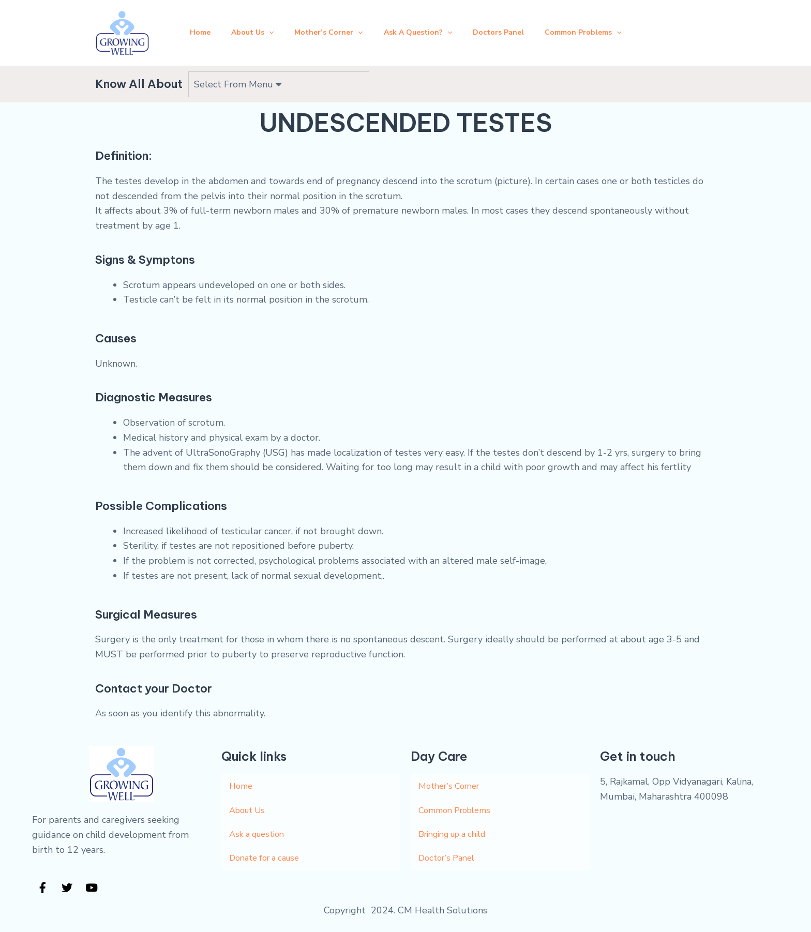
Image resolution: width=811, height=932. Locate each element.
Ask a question (260, 825)
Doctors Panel (504, 27)
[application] (262, 27)
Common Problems (593, 27)
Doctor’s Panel (449, 850)
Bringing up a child (458, 825)
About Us (246, 27)
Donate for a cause (268, 850)
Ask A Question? (420, 27)
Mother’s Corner (326, 27)
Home (189, 27)
